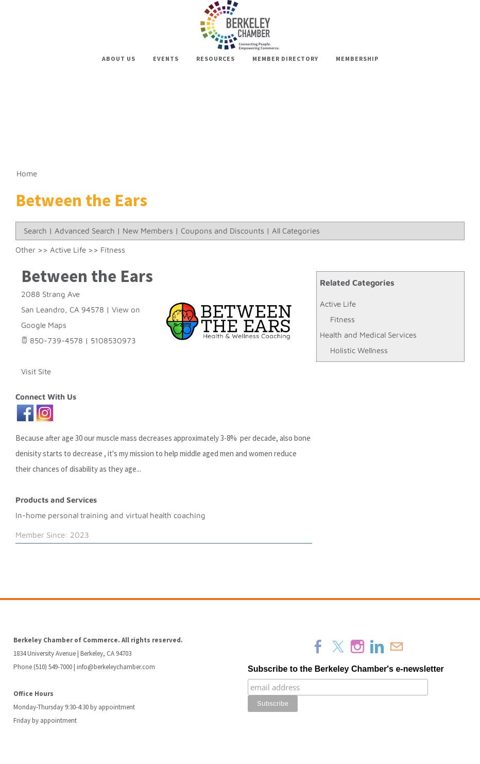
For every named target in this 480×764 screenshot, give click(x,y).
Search (35, 230)
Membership (357, 58)
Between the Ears (87, 276)
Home (26, 173)
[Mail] (396, 646)
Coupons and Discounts (222, 230)
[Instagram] (357, 646)
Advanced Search (85, 230)
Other (25, 249)
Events (166, 58)
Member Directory (285, 58)
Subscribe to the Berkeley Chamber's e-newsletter (346, 669)
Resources (215, 58)
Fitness (342, 319)
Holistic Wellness (359, 350)
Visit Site (36, 371)
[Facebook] (318, 646)
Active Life (338, 304)
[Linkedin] (377, 646)
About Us (118, 58)
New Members (148, 230)
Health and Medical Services (368, 334)
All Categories (296, 230)
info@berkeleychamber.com (116, 666)
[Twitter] (338, 646)
